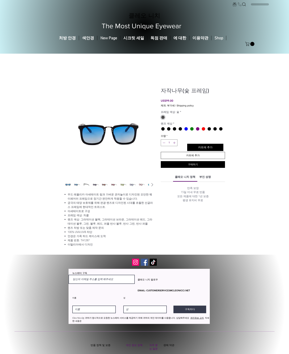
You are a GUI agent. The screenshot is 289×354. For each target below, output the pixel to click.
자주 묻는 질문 (153, 346)
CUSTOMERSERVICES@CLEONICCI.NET (168, 290)
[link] (185, 177)
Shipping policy (185, 105)
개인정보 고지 (197, 317)
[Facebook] (144, 262)
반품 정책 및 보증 (100, 345)
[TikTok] (153, 262)
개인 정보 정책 (134, 345)
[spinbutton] (169, 143)
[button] (250, 44)
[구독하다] (189, 309)
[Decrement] (163, 143)
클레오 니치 (144, 15)
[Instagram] (135, 262)
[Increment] (174, 143)
